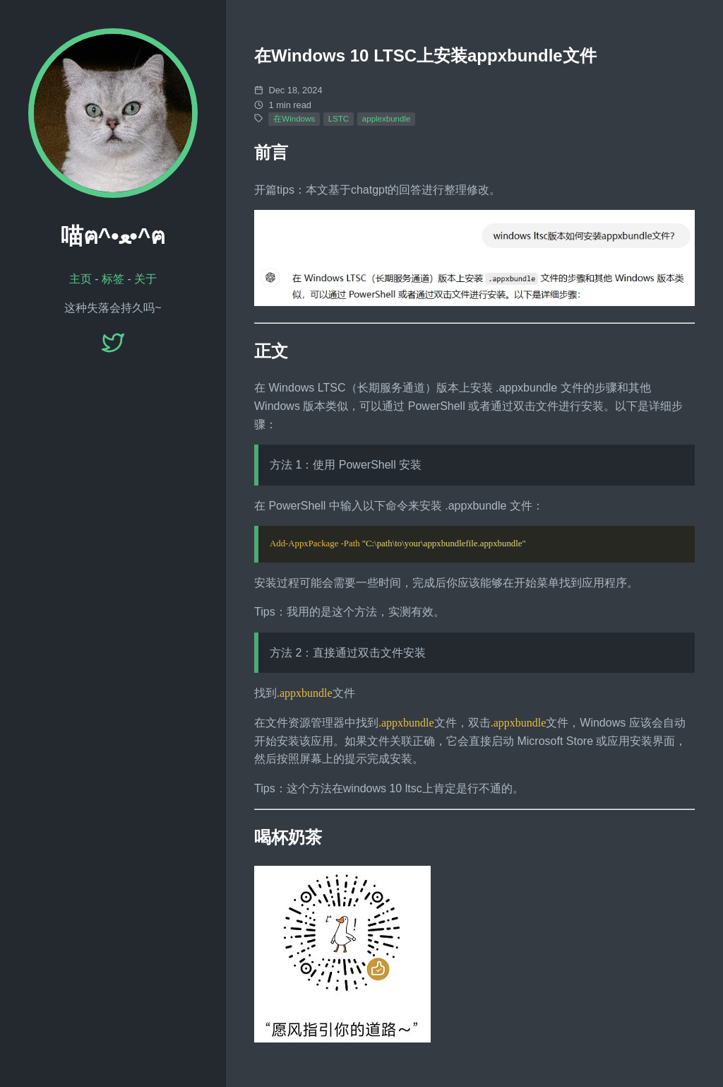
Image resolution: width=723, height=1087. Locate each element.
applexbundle (386, 118)
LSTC (338, 118)
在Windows (294, 118)
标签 (113, 279)
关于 (145, 279)
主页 (80, 279)
